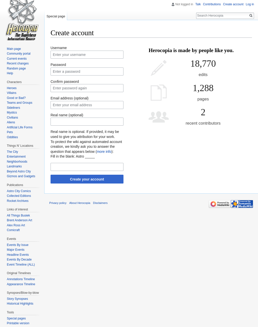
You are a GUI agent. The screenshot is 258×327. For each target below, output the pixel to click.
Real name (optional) (67, 115)
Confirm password (65, 82)
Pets (10, 132)
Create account (233, 4)
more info (104, 152)
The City (12, 152)
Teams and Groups (19, 102)
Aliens (11, 122)
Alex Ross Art (16, 225)
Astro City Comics (19, 191)
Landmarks (14, 166)
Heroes (12, 88)
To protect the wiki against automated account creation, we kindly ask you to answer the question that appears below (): (86, 147)
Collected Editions (19, 196)
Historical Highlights (20, 303)
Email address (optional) (70, 98)
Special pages (16, 318)
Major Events (15, 249)
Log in (250, 4)
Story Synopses (17, 299)
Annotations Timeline (21, 279)
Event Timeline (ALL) (21, 264)
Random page (16, 68)
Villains (11, 93)
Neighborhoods (17, 161)
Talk (198, 4)
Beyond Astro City (19, 171)
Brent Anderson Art (19, 220)
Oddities (12, 137)
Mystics (12, 112)
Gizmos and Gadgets (21, 176)
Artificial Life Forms (19, 127)
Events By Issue (17, 245)
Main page (14, 49)
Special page (56, 16)
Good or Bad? (16, 98)
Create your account (87, 179)
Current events (17, 58)
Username (59, 48)
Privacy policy (57, 202)
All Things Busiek (18, 215)
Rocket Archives (17, 201)
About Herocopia (79, 202)
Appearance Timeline (21, 284)
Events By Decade (19, 259)
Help (10, 73)
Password (58, 65)
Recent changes (18, 63)
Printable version (18, 323)
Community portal (18, 53)
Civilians (12, 117)
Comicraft (13, 230)
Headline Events (18, 255)
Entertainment (16, 156)
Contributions (212, 4)
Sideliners (13, 108)
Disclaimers (100, 202)
